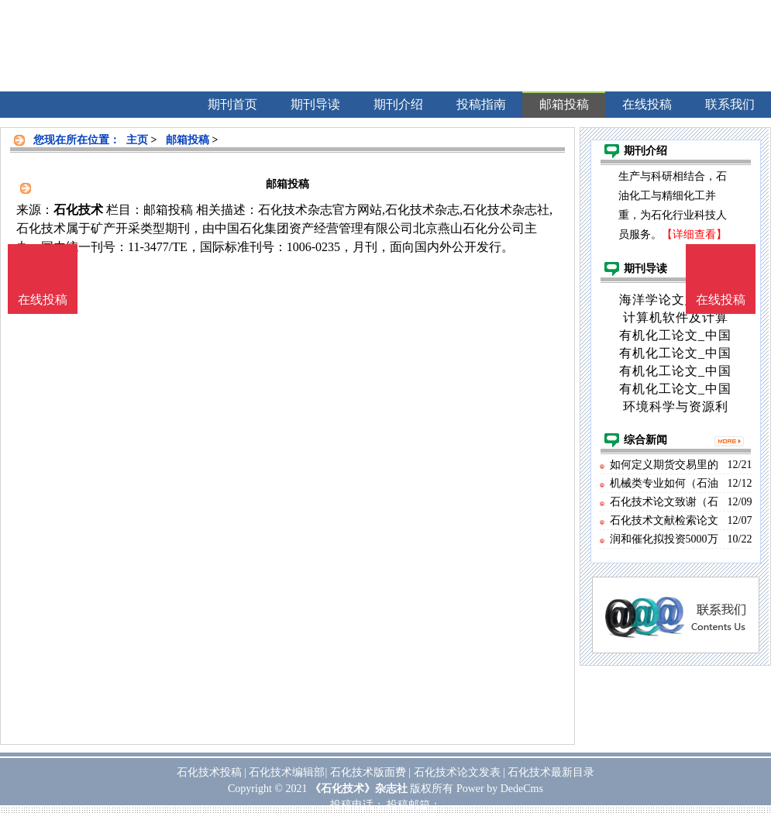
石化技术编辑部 (287, 772)
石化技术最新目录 (551, 772)
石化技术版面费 (368, 772)
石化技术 (78, 209)
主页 (137, 140)
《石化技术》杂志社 (359, 788)
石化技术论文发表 (457, 772)
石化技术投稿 (209, 772)
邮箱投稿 (187, 140)
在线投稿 (720, 299)
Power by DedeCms (499, 788)
